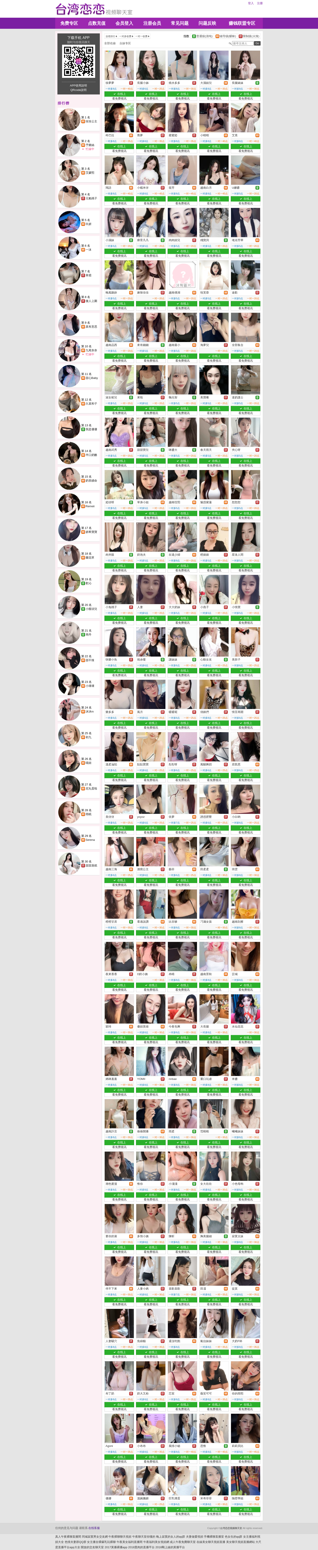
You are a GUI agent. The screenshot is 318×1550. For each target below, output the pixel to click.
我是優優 (91, 429)
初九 (88, 737)
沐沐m (90, 711)
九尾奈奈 (91, 350)
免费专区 (69, 23)
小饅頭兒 (91, 609)
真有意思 (91, 326)
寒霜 (88, 275)
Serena (90, 839)
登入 (251, 3)
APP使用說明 (78, 85)
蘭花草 (90, 557)
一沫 (88, 249)
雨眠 (88, 814)
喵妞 (88, 762)
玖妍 (88, 224)
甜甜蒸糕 (91, 865)
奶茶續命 (91, 480)
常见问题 (180, 23)
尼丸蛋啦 (91, 788)
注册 (260, 3)
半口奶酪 (91, 455)
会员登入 (124, 23)
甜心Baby (92, 378)
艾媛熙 (90, 172)
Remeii (90, 506)
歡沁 (88, 583)
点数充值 (97, 23)
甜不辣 (90, 660)
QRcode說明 (78, 90)
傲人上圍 (91, 301)
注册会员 (152, 23)
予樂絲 (90, 145)
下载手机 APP (78, 38)
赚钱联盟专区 (242, 23)
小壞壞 (90, 686)
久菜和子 (91, 403)
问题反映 (207, 23)
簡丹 (88, 634)
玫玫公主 (91, 121)
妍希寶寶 (91, 532)
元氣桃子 (91, 198)
